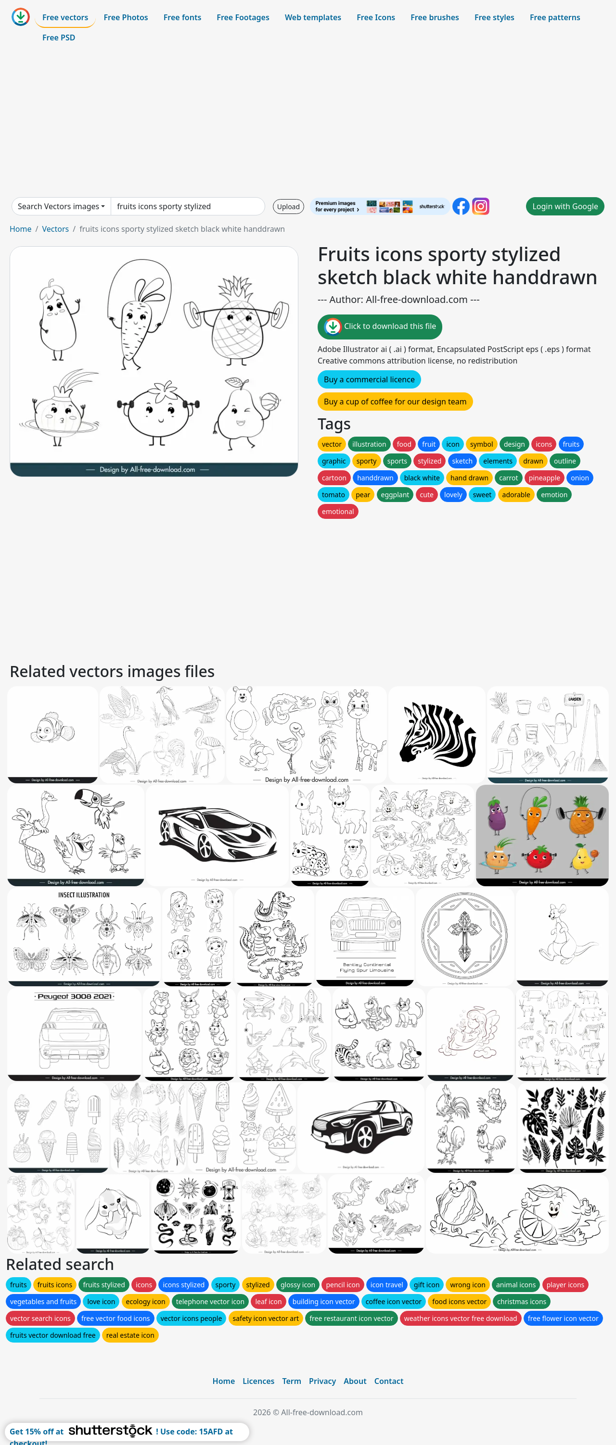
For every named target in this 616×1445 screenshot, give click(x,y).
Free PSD (58, 37)
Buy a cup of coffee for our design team (395, 401)
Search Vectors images (58, 206)
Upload (288, 206)
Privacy (322, 1381)
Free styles (494, 17)
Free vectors (65, 17)
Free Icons (376, 17)
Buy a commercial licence (369, 379)
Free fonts (183, 17)
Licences (258, 1381)
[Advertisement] (308, 122)
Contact (389, 1381)
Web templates (313, 17)
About (355, 1381)
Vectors (55, 229)
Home (21, 229)
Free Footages (243, 17)
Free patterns (555, 17)
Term (291, 1381)
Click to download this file (380, 327)
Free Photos (125, 17)
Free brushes (435, 17)
